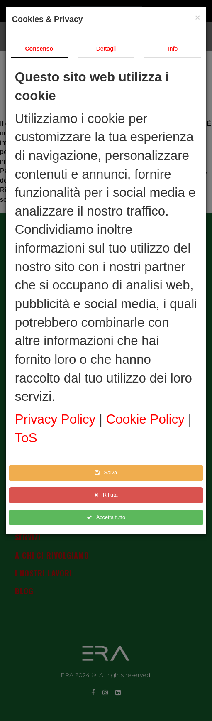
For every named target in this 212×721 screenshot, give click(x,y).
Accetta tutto (107, 517)
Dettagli (107, 48)
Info (174, 48)
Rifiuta (107, 495)
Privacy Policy (59, 419)
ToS (28, 438)
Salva (108, 473)
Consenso (41, 48)
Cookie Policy (149, 419)
